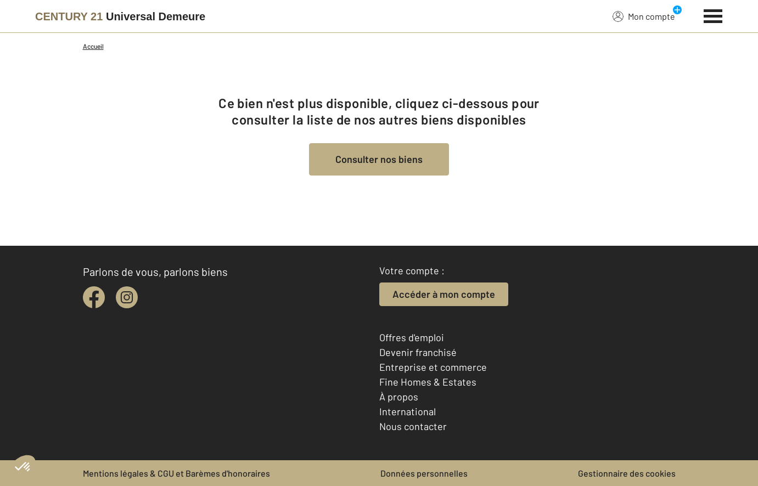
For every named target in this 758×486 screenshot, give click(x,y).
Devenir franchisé (418, 352)
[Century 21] (120, 16)
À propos (398, 397)
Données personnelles (424, 473)
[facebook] (94, 297)
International (407, 411)
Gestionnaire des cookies (627, 473)
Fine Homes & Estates (427, 382)
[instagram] (127, 297)
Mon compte (644, 16)
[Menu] (713, 15)
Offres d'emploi (411, 337)
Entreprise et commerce (433, 367)
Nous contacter (413, 426)
